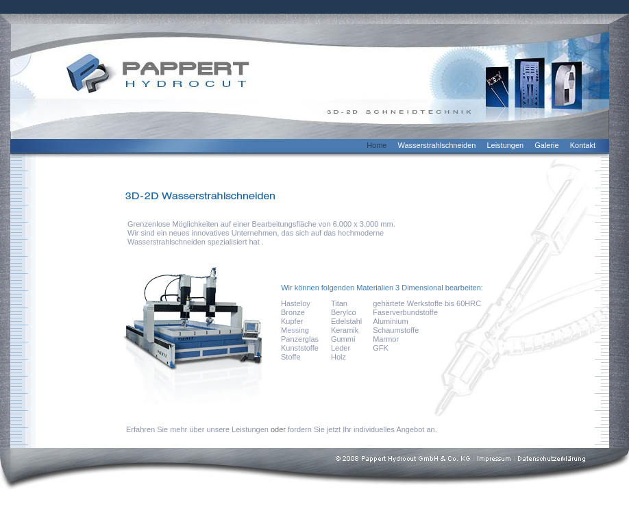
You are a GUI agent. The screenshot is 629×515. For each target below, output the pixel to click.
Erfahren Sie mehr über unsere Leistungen (197, 429)
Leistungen (504, 145)
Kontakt (582, 145)
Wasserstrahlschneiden (436, 145)
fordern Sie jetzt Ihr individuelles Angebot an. (362, 429)
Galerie (546, 145)
